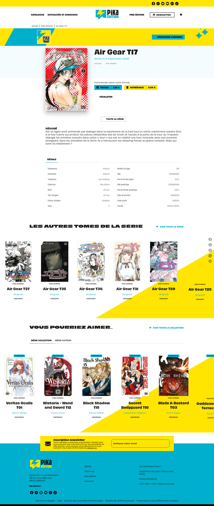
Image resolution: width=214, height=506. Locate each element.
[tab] (37, 14)
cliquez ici (92, 448)
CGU (59, 500)
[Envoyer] (166, 443)
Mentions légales (45, 500)
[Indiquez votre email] (136, 443)
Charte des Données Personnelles (83, 500)
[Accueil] (107, 14)
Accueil (35, 26)
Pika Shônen (47, 26)
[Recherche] (181, 14)
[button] (162, 14)
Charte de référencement (120, 500)
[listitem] (153, 3)
